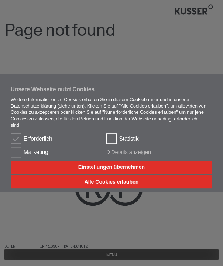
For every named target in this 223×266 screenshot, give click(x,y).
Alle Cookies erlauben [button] (112, 182)
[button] (128, 152)
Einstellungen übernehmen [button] (111, 167)
